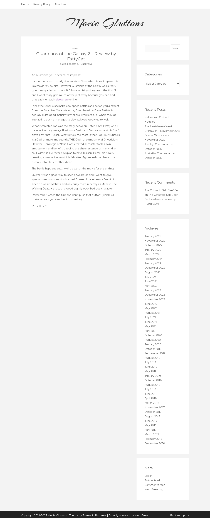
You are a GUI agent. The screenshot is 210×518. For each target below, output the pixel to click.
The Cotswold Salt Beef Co (161, 190)
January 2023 (153, 290)
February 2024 (154, 258)
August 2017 (152, 416)
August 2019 (152, 357)
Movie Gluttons (105, 22)
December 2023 (155, 267)
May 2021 (150, 326)
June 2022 (151, 303)
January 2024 (153, 263)
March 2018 (152, 402)
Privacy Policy (42, 4)
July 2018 (150, 389)
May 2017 (151, 425)
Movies (76, 49)
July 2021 (150, 317)
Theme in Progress (94, 513)
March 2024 (152, 254)
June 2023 (151, 281)
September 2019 (155, 353)
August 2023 (152, 272)
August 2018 (152, 384)
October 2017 (153, 411)
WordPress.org (154, 489)
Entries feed (152, 480)
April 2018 (151, 398)
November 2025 (155, 240)
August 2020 (153, 339)
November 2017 (155, 407)
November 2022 (155, 299)
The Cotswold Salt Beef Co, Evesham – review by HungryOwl (161, 199)
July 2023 (150, 276)
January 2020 (153, 344)
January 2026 (153, 236)
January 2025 (153, 249)
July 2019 (150, 362)
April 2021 (150, 330)
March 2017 (152, 434)
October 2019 (153, 349)
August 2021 (152, 312)
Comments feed (155, 485)
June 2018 (151, 394)
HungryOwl (86, 64)
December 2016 (155, 443)
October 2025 (153, 245)
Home (25, 4)
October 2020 (153, 335)
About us (60, 4)
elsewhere (62, 99)
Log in (148, 475)
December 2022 (155, 294)
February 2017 (153, 438)
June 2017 (151, 421)
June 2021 (151, 322)
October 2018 (153, 380)
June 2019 (151, 366)
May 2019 (151, 371)
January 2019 (153, 376)
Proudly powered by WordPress (128, 513)
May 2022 (151, 308)
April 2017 (151, 429)
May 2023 (151, 285)
